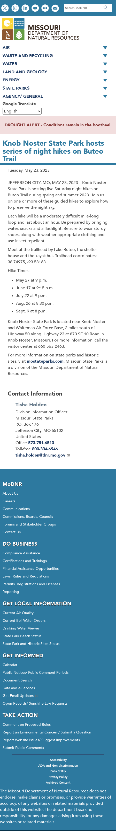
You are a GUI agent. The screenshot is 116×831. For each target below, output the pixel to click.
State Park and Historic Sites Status (31, 643)
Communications (16, 508)
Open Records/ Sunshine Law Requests (35, 703)
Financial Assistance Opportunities (31, 568)
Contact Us (12, 532)
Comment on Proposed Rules (27, 724)
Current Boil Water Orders (24, 620)
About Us (10, 493)
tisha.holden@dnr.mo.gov (43, 455)
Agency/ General (57, 96)
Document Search (17, 680)
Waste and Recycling (57, 56)
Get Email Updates (21, 695)
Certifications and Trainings (25, 560)
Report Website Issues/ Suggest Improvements (41, 740)
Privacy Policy (58, 776)
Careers (9, 501)
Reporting (11, 591)
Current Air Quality (18, 612)
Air (57, 48)
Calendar (10, 664)
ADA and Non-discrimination (58, 765)
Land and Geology (57, 72)
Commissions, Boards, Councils (28, 516)
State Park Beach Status (22, 636)
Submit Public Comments (23, 747)
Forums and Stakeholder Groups (29, 524)
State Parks (57, 88)
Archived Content (58, 782)
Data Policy (58, 771)
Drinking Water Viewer (21, 628)
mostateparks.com (45, 361)
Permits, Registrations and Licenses (31, 584)
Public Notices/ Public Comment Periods (35, 672)
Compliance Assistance (21, 553)
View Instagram (15, 8)
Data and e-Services (19, 688)
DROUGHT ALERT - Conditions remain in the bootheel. (58, 125)
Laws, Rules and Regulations (26, 576)
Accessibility (58, 760)
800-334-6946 (45, 449)
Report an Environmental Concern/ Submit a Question (47, 732)
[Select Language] (22, 111)
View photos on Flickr (45, 8)
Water (57, 64)
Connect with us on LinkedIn (25, 8)
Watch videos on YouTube (36, 8)
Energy (57, 80)
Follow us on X (5, 8)
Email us (55, 8)
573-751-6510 (41, 443)
